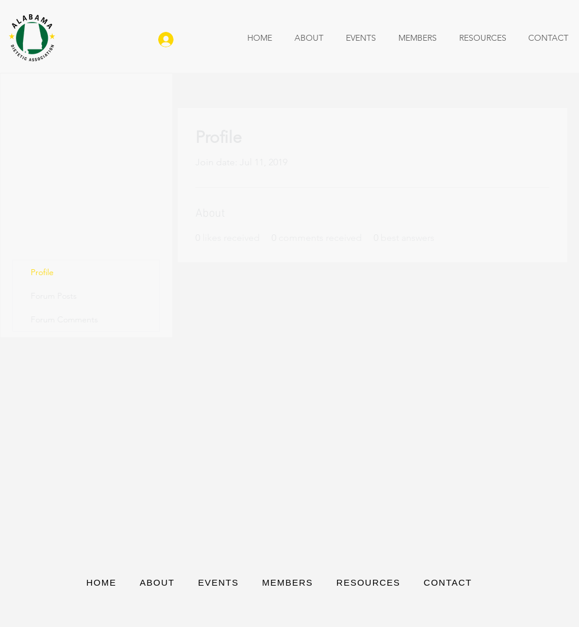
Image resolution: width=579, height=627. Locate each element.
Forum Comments (64, 319)
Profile (42, 272)
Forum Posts (54, 295)
